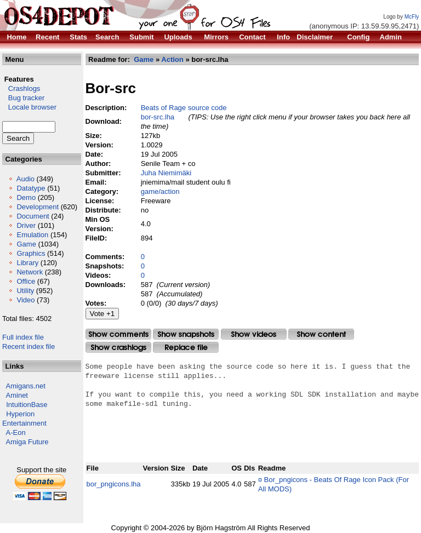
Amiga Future (27, 442)
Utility (25, 290)
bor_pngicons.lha (114, 484)
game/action (160, 191)
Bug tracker (23, 98)
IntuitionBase (26, 404)
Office (25, 281)
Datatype (30, 188)
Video (25, 300)
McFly (412, 17)
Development (37, 207)
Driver (26, 225)
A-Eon (16, 432)
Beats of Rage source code (184, 108)
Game (26, 244)
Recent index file (28, 346)
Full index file (23, 337)
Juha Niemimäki (166, 173)
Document (32, 216)
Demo (26, 197)
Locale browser (29, 107)
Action (172, 59)
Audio (25, 179)
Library (27, 263)
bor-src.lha (157, 117)
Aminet (17, 395)
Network (29, 272)
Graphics (30, 253)
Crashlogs (21, 88)
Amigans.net (25, 386)
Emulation (32, 235)
